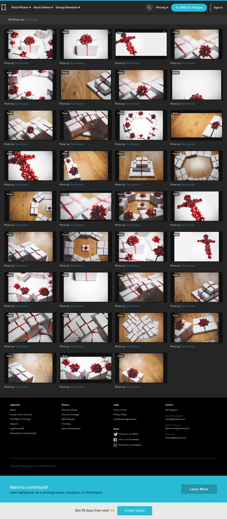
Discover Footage (70, 414)
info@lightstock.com (175, 419)
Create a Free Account (21, 414)
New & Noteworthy (71, 428)
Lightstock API (17, 428)
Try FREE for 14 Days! (189, 7)
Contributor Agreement (125, 419)
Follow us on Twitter (128, 433)
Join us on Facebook (129, 439)
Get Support (171, 409)
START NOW (135, 510)
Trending (66, 423)
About (13, 409)
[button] (21, 7)
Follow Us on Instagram (130, 444)
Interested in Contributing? (23, 433)
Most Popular (68, 419)
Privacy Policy (120, 414)
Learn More (199, 489)
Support (14, 423)
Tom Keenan (31, 19)
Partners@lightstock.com (177, 428)
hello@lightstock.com (175, 437)
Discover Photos (70, 409)
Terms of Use (120, 409)
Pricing (162, 8)
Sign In (218, 7)
